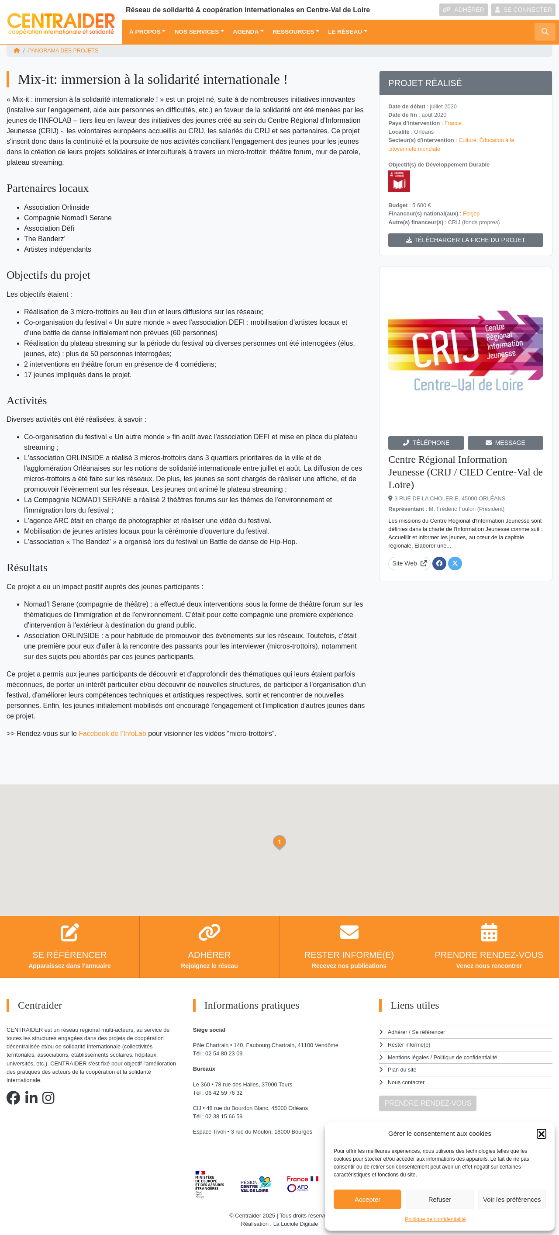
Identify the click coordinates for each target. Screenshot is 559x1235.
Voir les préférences (512, 1199)
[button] (541, 1133)
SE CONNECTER (523, 9)
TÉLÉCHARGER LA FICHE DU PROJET (465, 238)
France (453, 123)
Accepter (367, 1199)
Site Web (409, 562)
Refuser (440, 1199)
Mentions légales (409, 1056)
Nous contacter (406, 1081)
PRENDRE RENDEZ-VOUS (427, 1101)
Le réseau (345, 31)
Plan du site (402, 1068)
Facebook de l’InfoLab (113, 733)
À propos (145, 31)
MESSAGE (505, 441)
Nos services (197, 31)
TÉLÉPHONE (426, 441)
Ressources (293, 31)
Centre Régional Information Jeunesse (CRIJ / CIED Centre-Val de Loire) (460, 470)
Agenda (246, 31)
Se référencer (429, 1031)
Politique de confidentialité (435, 1219)
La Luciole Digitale (296, 1224)
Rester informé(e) (409, 1044)
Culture (467, 139)
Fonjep (471, 212)
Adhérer (397, 1031)
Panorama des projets (64, 50)
